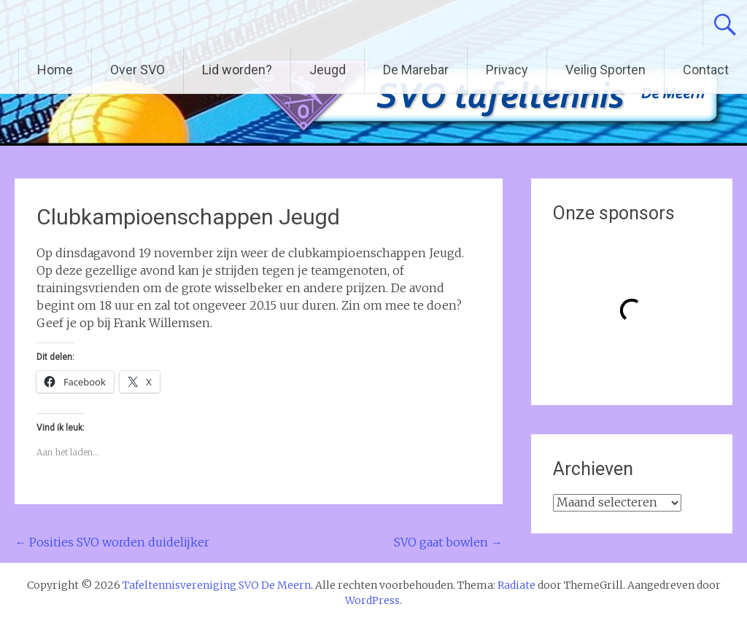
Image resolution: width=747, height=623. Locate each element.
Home (55, 69)
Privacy (507, 69)
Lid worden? (237, 69)
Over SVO (137, 69)
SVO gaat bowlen (448, 542)
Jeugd (327, 69)
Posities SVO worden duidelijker (112, 542)
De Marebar (416, 69)
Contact (706, 69)
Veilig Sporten (605, 69)
